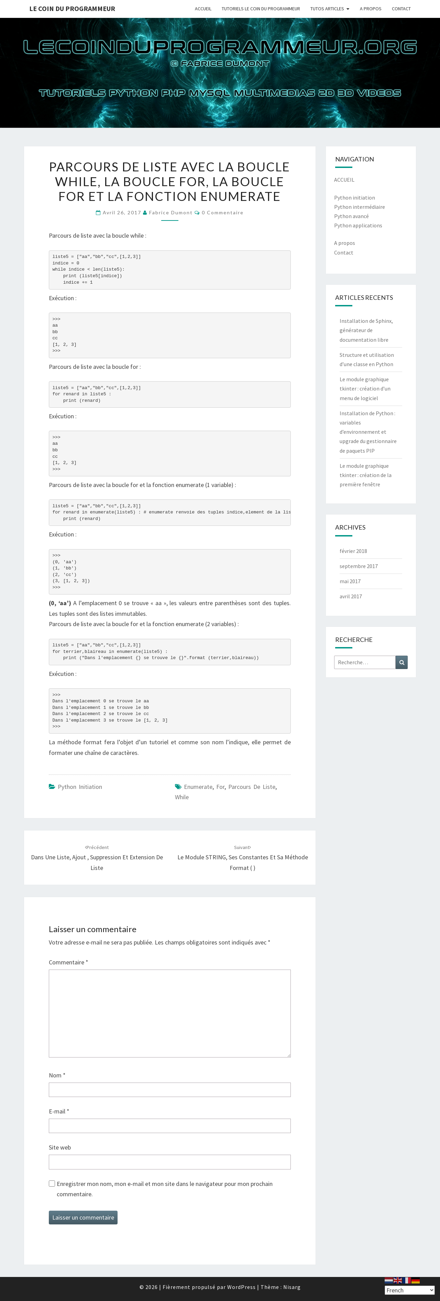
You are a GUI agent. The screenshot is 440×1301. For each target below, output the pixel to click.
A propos (344, 242)
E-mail (59, 1111)
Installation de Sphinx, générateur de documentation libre (366, 330)
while (182, 797)
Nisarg (292, 1286)
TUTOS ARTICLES (327, 8)
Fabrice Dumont (171, 212)
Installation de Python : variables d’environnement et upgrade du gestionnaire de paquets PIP (368, 432)
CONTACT (401, 8)
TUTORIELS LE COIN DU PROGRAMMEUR (261, 8)
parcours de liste (251, 787)
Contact (343, 252)
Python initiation (354, 197)
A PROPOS (371, 8)
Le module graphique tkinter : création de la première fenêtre (366, 475)
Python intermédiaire (359, 206)
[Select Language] (410, 1290)
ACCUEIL (203, 8)
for (220, 787)
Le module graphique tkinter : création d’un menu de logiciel (365, 388)
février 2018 (353, 550)
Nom (57, 1075)
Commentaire (68, 962)
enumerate (198, 787)
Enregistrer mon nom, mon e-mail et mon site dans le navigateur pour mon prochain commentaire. (165, 1189)
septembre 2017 (359, 566)
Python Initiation (80, 787)
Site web (60, 1147)
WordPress (241, 1286)
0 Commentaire (223, 212)
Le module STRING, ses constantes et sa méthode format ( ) (242, 858)
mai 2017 (350, 581)
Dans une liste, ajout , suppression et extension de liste (97, 858)
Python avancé (351, 216)
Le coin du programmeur (72, 8)
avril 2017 (351, 596)
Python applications (358, 225)
